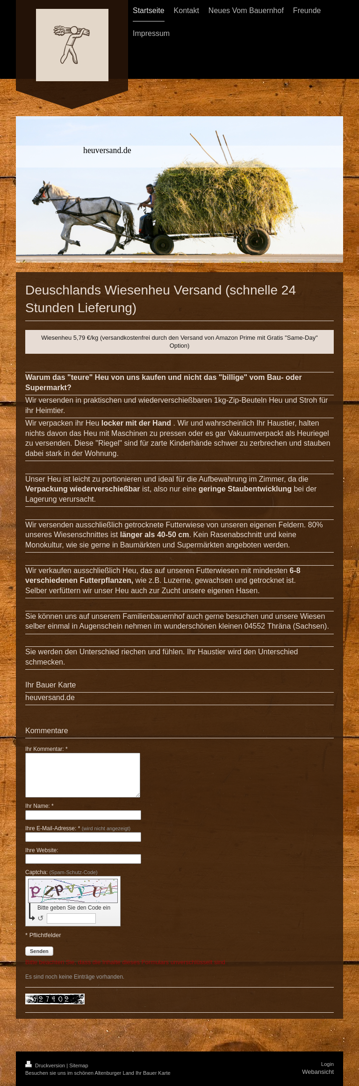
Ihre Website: (41, 850)
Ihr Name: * (39, 806)
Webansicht (318, 1071)
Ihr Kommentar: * (46, 749)
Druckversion (45, 1065)
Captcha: (61, 872)
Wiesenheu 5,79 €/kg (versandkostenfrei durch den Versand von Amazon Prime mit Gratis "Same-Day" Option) (179, 342)
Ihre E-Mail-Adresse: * (77, 828)
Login (327, 1064)
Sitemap (78, 1065)
